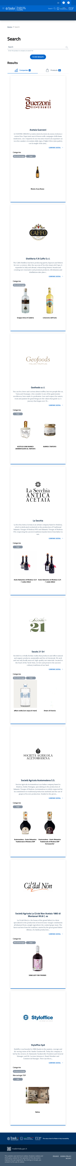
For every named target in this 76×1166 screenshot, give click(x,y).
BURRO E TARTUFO (49, 447)
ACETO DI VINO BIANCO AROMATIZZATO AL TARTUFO (25, 448)
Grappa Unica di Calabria (25, 318)
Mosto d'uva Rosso (37, 189)
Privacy (56, 1156)
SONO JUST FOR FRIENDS (37, 977)
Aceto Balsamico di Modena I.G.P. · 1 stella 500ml (49, 581)
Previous (11, 435)
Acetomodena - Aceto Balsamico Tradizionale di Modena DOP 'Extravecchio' (49, 843)
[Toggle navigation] (3, 8)
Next (65, 435)
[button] (54, 8)
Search (10, 47)
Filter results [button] (38, 57)
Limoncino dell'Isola (50, 318)
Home (9, 27)
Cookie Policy (65, 1156)
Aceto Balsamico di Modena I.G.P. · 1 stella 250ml (25, 581)
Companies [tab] (23, 70)
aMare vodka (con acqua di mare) (25, 712)
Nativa (37, 1114)
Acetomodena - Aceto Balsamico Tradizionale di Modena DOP (25, 842)
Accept (68, 1158)
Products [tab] (53, 70)
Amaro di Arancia (50, 712)
